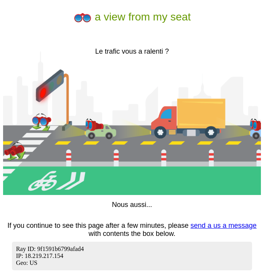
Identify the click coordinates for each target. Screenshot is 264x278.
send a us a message (224, 225)
